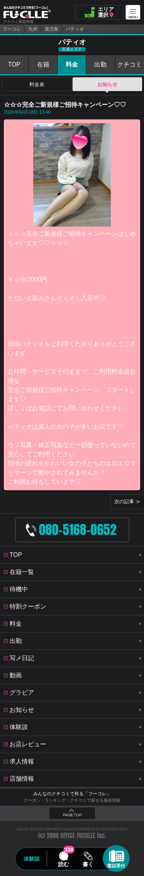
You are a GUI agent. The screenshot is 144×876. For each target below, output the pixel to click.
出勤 (100, 64)
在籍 (43, 64)
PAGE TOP (72, 815)
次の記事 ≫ (127, 501)
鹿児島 (51, 29)
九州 (32, 29)
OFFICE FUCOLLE (77, 835)
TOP (14, 64)
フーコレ (12, 29)
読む (63, 864)
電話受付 (116, 865)
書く (88, 864)
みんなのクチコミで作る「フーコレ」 (72, 793)
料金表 (36, 84)
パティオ (75, 29)
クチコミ (129, 64)
